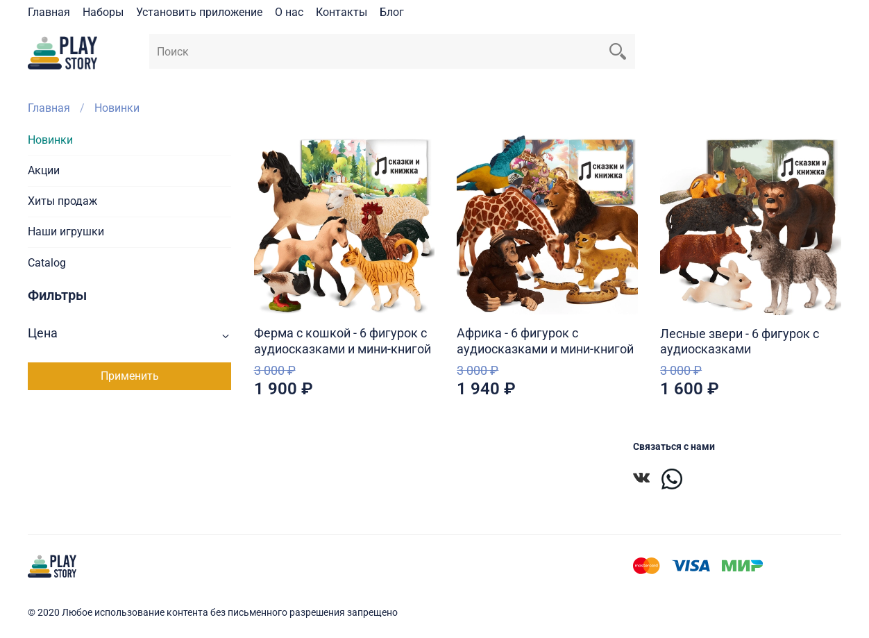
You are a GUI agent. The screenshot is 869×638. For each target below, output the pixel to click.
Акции (44, 170)
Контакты (341, 12)
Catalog (47, 262)
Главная (49, 12)
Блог (392, 12)
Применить (130, 376)
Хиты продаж (62, 201)
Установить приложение (199, 12)
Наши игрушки (66, 231)
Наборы (103, 12)
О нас (289, 12)
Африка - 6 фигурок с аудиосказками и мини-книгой (545, 341)
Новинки (50, 139)
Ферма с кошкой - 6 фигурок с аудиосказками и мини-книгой (342, 341)
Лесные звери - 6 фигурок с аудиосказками (739, 341)
